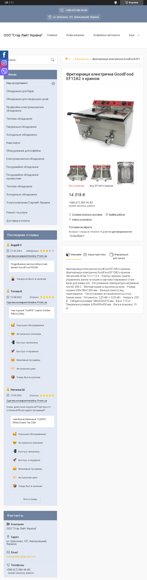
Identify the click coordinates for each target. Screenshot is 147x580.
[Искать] (52, 60)
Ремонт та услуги (16, 212)
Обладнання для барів (20, 91)
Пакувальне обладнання (21, 126)
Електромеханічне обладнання (25, 158)
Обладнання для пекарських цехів (27, 99)
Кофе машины (75, 35)
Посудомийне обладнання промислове (22, 176)
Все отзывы (30, 499)
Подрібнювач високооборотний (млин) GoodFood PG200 (29, 266)
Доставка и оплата (18, 220)
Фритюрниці (82, 59)
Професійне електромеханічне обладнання (25, 109)
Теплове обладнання (19, 118)
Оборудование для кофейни (23, 150)
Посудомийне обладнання (22, 166)
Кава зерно (13, 142)
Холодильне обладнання (21, 134)
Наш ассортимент (17, 83)
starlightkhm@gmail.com (21, 556)
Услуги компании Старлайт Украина (28, 202)
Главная (52, 35)
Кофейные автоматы (107, 35)
